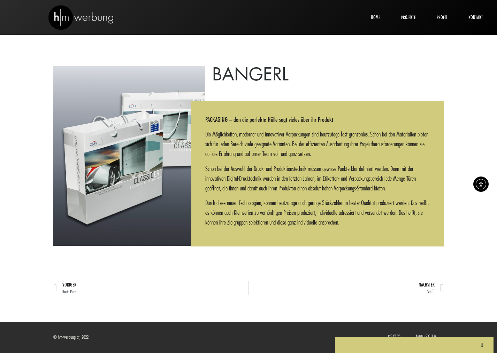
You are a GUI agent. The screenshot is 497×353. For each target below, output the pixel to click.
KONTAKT (475, 17)
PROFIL (442, 17)
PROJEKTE (408, 17)
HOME (375, 17)
